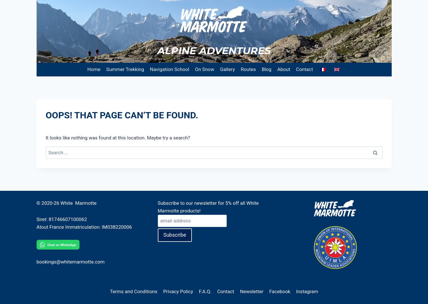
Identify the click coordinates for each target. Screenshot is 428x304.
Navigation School (169, 69)
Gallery (227, 69)
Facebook (279, 291)
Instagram (307, 291)
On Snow (204, 69)
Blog (266, 69)
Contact (304, 69)
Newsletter (252, 291)
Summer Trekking (125, 69)
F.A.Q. (205, 291)
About (283, 69)
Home (93, 69)
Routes (248, 69)
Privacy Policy (178, 291)
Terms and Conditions (133, 291)
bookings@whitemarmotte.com (71, 262)
